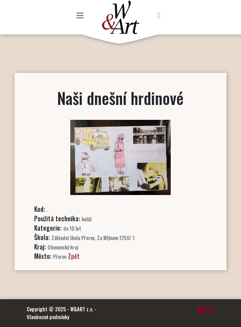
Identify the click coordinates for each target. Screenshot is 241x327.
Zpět (74, 256)
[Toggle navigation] (80, 15)
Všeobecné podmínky (48, 317)
